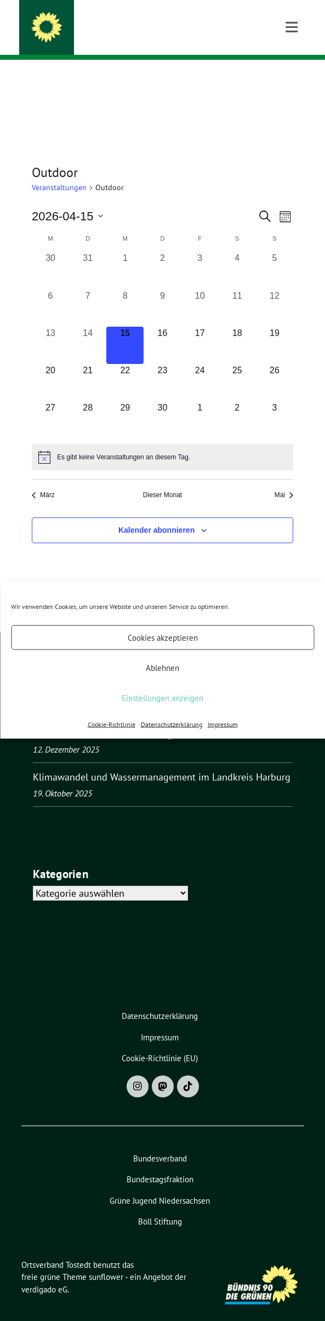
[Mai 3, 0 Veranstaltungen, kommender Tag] (274, 403)
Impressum (223, 724)
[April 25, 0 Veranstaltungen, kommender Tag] (237, 365)
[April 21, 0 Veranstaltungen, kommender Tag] (87, 365)
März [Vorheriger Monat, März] (43, 478)
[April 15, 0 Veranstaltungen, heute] (125, 328)
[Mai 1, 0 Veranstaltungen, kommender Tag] (200, 403)
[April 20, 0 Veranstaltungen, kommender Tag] (50, 365)
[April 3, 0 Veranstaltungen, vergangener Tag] (200, 253)
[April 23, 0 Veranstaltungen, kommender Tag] (162, 365)
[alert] (162, 440)
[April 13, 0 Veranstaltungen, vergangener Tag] (50, 328)
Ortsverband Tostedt (113, 23)
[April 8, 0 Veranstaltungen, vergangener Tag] (125, 291)
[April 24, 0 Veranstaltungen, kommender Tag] (200, 365)
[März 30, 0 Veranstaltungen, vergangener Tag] (50, 253)
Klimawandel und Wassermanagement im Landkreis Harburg (161, 760)
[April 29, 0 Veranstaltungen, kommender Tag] (125, 403)
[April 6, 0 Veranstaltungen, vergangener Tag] (50, 291)
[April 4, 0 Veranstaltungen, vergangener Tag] (237, 253)
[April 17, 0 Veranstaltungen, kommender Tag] (200, 328)
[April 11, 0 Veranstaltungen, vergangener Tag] (237, 291)
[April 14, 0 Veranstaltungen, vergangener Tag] (87, 328)
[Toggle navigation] (291, 77)
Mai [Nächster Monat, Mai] (284, 478)
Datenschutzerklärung (171, 724)
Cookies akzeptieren (163, 637)
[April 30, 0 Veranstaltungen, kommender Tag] (162, 403)
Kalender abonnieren (156, 513)
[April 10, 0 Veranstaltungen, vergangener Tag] (200, 291)
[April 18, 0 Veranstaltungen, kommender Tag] (237, 328)
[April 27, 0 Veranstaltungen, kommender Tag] (50, 403)
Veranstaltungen (59, 170)
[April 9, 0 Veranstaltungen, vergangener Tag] (162, 291)
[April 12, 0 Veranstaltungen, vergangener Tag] (274, 291)
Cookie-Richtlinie (111, 724)
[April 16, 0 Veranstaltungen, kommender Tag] (162, 328)
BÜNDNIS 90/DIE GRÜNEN (109, 38)
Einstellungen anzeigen (162, 697)
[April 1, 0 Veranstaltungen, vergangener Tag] (125, 253)
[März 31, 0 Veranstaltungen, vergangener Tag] (87, 253)
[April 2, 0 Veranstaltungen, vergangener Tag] (162, 253)
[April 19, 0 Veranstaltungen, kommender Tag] (274, 328)
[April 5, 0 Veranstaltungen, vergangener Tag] (274, 253)
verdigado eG (44, 1272)
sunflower (106, 1260)
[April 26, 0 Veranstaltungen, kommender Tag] (274, 365)
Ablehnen (162, 667)
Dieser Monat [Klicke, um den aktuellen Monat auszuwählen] (162, 478)
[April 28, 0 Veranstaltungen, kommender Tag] (87, 403)
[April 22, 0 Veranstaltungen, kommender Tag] (125, 365)
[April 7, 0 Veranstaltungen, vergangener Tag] (87, 291)
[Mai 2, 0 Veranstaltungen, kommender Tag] (237, 403)
